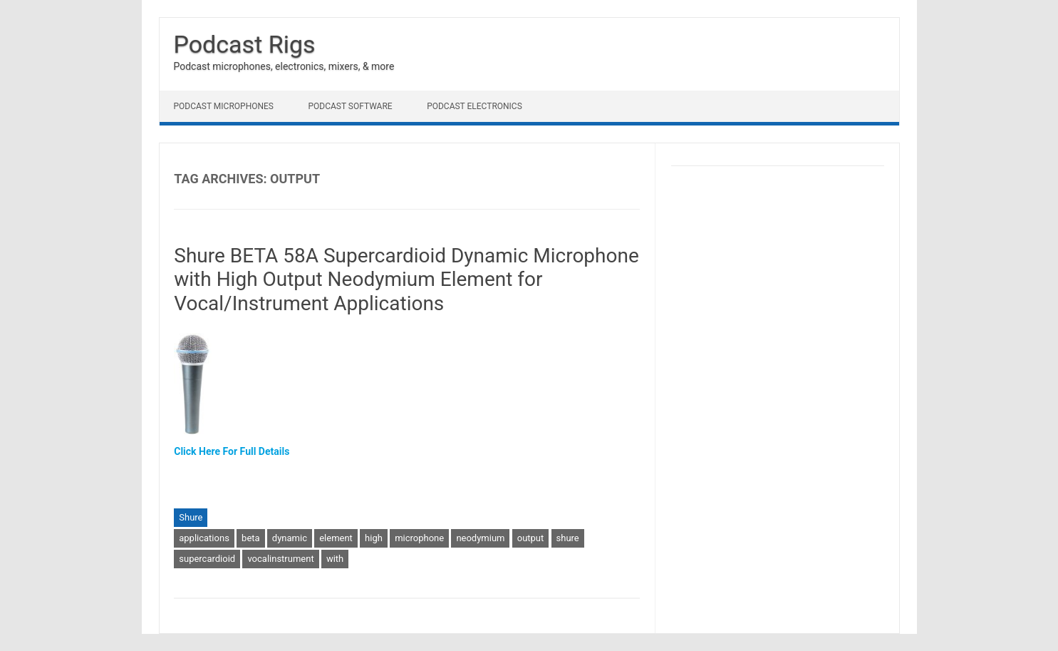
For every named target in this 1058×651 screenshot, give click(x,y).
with (334, 558)
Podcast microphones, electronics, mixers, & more (284, 66)
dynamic (289, 538)
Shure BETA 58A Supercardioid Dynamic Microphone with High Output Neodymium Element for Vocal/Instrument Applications (406, 279)
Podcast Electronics (474, 106)
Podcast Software (350, 106)
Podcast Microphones (224, 106)
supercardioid (207, 558)
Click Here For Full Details (231, 451)
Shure (190, 517)
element (336, 538)
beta (251, 538)
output (530, 538)
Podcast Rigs (245, 44)
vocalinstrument (280, 558)
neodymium (480, 538)
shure (567, 538)
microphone (419, 538)
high (374, 538)
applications (204, 538)
